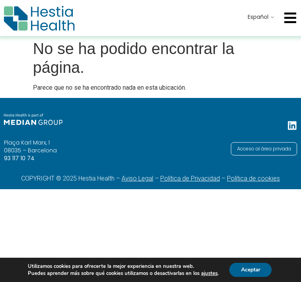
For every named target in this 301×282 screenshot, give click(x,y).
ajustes (209, 273)
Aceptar (250, 269)
